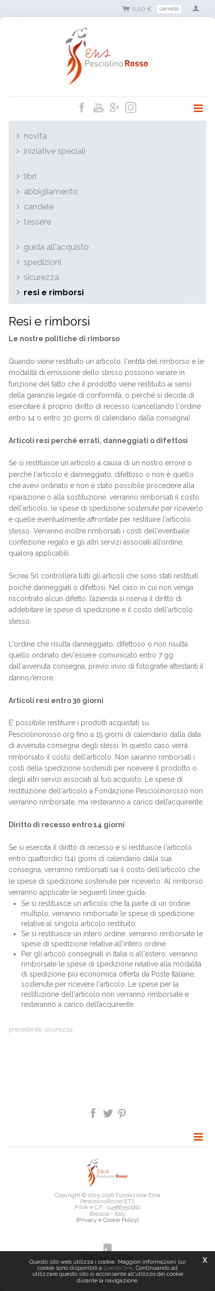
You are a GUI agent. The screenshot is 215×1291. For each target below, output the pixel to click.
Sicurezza (41, 277)
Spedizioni (42, 262)
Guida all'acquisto (56, 247)
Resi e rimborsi (54, 292)
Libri (30, 176)
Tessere (37, 222)
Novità (35, 136)
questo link (118, 1267)
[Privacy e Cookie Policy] (107, 1219)
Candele (38, 206)
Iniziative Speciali (54, 151)
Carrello (169, 8)
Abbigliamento (51, 191)
